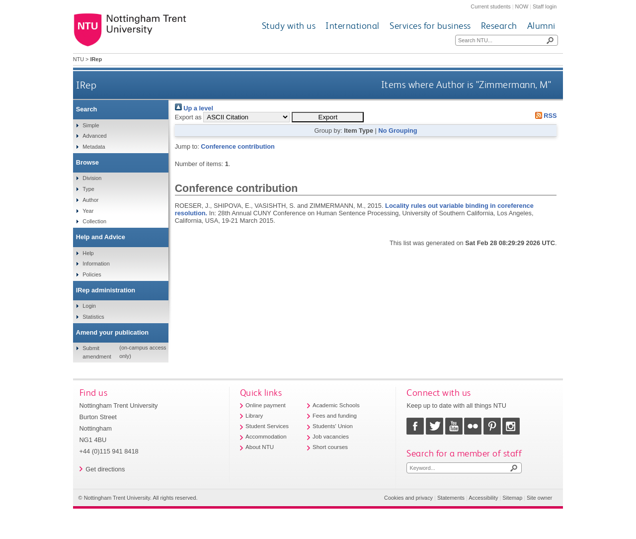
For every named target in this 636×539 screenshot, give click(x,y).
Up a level (194, 108)
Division (91, 178)
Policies (91, 274)
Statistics (93, 317)
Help (87, 253)
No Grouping (397, 130)
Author (90, 200)
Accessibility (483, 498)
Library (254, 416)
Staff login (544, 6)
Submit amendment (96, 352)
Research (499, 25)
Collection (94, 221)
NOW (522, 6)
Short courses (330, 447)
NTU (78, 59)
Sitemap (512, 498)
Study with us (289, 25)
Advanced (94, 136)
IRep (86, 85)
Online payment (265, 405)
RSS (544, 115)
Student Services (267, 426)
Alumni (541, 25)
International (352, 25)
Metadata (93, 147)
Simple (90, 125)
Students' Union (333, 426)
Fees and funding (335, 416)
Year (87, 211)
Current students (490, 6)
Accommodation (266, 437)
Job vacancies (331, 437)
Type (88, 189)
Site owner (539, 498)
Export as (188, 117)
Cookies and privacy (408, 498)
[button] (328, 117)
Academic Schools (336, 405)
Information (95, 264)
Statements (451, 498)
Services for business (430, 25)
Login (89, 306)
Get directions (105, 469)
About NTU (259, 447)
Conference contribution (238, 146)
